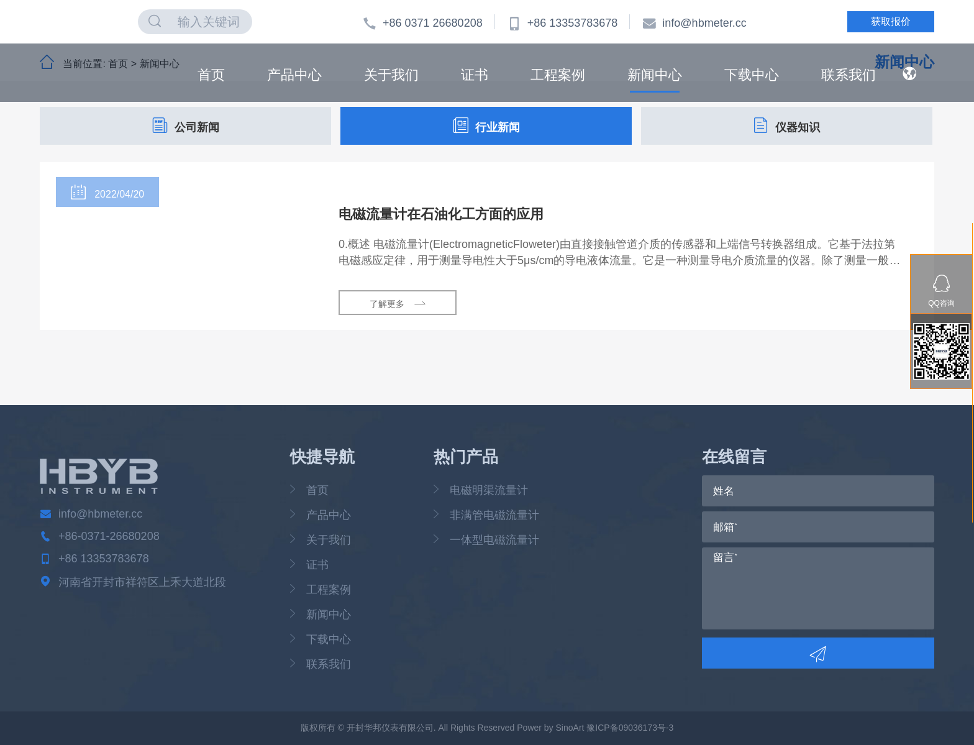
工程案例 (557, 74)
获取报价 (891, 21)
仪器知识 (786, 125)
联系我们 (848, 74)
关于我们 (391, 74)
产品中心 (294, 74)
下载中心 (751, 74)
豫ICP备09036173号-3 (629, 728)
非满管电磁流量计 (494, 515)
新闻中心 (654, 74)
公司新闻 (185, 125)
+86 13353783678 (562, 23)
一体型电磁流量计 (494, 540)
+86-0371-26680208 (109, 536)
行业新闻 (486, 125)
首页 (211, 74)
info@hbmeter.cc (694, 23)
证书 (474, 74)
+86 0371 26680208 (423, 23)
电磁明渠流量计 (489, 490)
